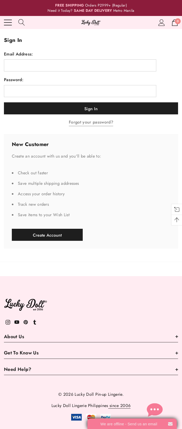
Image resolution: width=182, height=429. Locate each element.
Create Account (47, 235)
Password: (13, 79)
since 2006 (119, 406)
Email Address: (18, 54)
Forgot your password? (91, 122)
